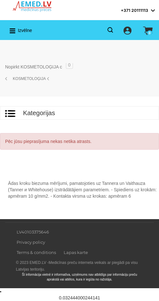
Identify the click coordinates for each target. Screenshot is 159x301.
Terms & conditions (36, 252)
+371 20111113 (134, 10)
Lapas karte (76, 252)
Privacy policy (31, 242)
